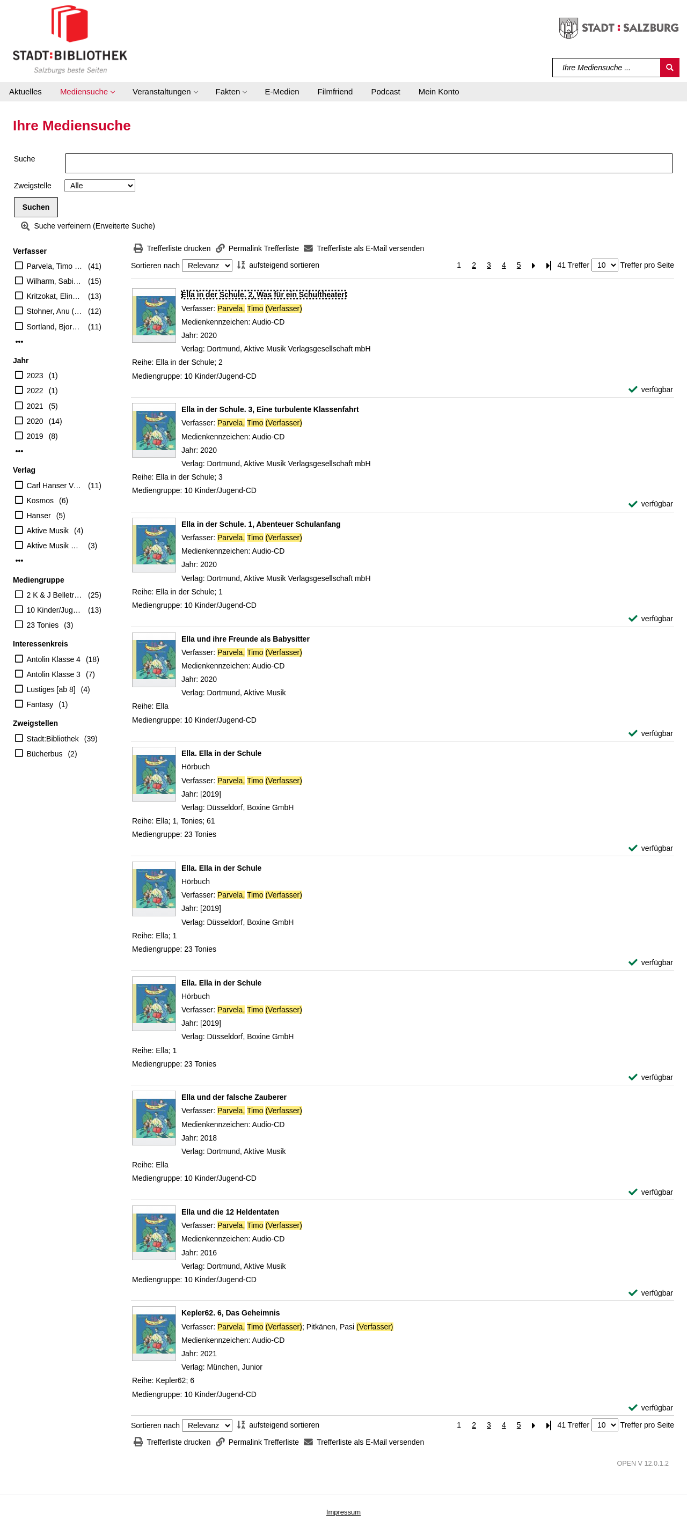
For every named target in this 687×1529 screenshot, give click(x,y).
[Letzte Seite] (549, 265)
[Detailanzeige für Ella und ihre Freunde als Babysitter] (245, 639)
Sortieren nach (155, 265)
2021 (35, 406)
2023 (35, 375)
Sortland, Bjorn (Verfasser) (55, 326)
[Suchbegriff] (606, 68)
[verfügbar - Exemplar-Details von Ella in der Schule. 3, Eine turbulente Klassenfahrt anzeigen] (650, 504)
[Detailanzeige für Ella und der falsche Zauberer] (234, 1097)
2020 (35, 421)
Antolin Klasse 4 (54, 659)
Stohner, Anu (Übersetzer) (55, 311)
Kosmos (40, 500)
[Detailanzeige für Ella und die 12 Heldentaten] (230, 1212)
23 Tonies (43, 625)
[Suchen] (669, 67)
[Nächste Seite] (534, 265)
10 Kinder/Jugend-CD (55, 610)
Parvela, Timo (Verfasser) (55, 266)
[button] (87, 91)
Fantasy (40, 704)
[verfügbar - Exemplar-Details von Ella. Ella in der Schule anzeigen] (650, 848)
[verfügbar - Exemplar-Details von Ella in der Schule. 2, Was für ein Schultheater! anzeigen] (650, 389)
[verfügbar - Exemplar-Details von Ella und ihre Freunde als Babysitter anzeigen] (650, 733)
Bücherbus (45, 753)
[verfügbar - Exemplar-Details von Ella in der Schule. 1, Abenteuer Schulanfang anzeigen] (650, 619)
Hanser (39, 515)
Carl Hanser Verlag (55, 485)
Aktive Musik (48, 530)
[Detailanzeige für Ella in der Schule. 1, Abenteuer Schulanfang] (261, 524)
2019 (35, 436)
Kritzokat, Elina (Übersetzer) (55, 296)
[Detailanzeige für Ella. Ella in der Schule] (221, 753)
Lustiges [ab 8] (51, 689)
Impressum (343, 1512)
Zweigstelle (33, 185)
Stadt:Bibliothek (53, 738)
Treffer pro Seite (647, 265)
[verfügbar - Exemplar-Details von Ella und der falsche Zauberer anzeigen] (650, 1192)
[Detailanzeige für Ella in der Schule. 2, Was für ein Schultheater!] (264, 294)
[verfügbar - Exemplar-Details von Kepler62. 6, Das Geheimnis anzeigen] (650, 1408)
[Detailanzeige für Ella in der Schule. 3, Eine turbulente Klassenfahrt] (270, 409)
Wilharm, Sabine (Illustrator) (55, 281)
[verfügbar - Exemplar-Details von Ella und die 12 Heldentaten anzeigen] (650, 1293)
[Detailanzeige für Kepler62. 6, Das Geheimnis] (230, 1313)
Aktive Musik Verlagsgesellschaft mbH (55, 545)
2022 (35, 390)
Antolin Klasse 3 (54, 674)
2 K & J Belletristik (55, 595)
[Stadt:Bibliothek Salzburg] (70, 39)
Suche (24, 159)
